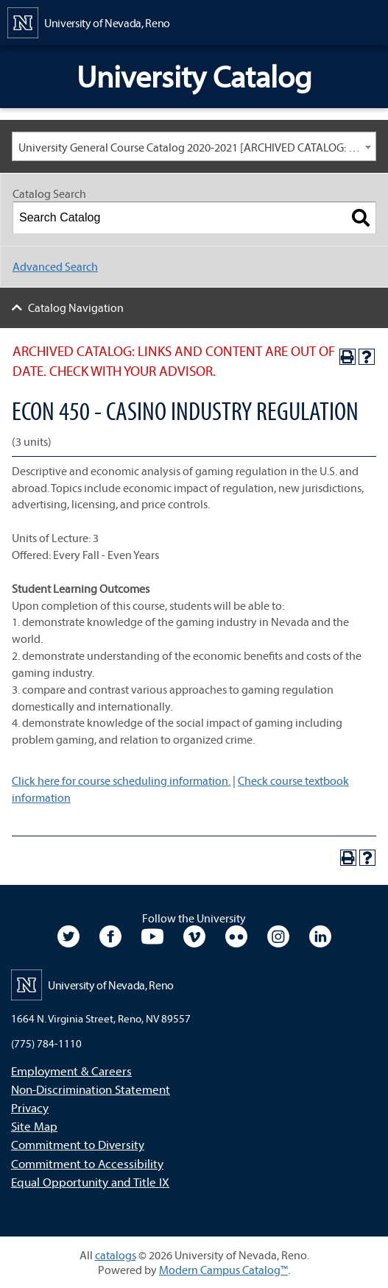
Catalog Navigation (76, 307)
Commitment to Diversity (77, 1144)
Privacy (30, 1107)
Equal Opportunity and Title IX (90, 1181)
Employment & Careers (71, 1070)
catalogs (115, 1255)
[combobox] (194, 146)
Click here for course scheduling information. (121, 780)
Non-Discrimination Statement (90, 1089)
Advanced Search (55, 266)
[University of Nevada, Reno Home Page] (88, 21)
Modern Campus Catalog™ (223, 1269)
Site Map (34, 1126)
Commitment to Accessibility (87, 1163)
